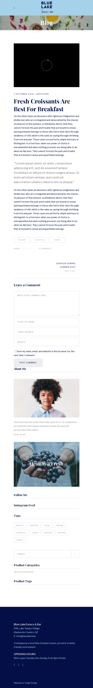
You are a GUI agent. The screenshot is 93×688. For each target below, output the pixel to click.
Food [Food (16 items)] (47, 525)
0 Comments (45, 248)
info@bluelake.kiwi (26, 636)
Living (57, 240)
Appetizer (42, 94)
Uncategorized (24, 572)
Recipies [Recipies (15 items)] (62, 533)
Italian (21, 240)
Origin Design (31, 683)
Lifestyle (40, 240)
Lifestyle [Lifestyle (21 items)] (21, 533)
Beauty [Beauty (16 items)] (20, 525)
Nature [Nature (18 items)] (48, 533)
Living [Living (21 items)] (35, 533)
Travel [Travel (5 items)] (19, 540)
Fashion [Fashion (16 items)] (34, 525)
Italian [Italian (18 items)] (59, 525)
